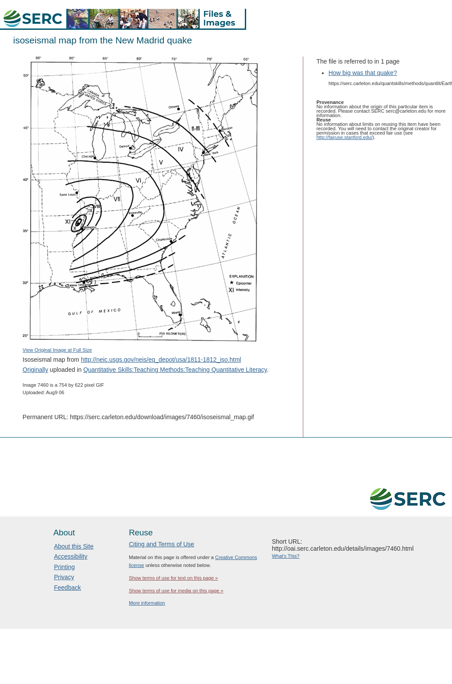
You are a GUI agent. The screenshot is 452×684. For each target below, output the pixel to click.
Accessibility (70, 556)
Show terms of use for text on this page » (173, 578)
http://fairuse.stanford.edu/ (344, 137)
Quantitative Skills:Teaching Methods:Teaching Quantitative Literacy (175, 369)
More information (147, 603)
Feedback (67, 587)
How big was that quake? (362, 72)
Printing (64, 566)
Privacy (64, 577)
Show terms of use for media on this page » (176, 590)
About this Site (73, 546)
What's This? (286, 556)
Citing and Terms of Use (161, 544)
